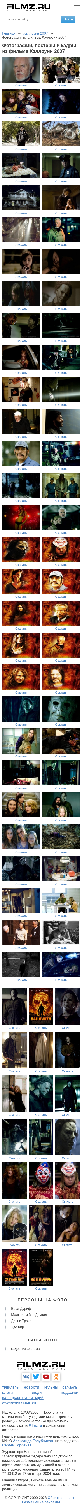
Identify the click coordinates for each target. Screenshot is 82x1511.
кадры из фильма (25, 1349)
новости (31, 1387)
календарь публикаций (23, 1398)
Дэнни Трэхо (21, 1321)
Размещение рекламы (41, 1502)
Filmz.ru (35, 1425)
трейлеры (11, 1387)
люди (37, 1393)
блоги (7, 1393)
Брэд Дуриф (21, 1309)
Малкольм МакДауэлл (29, 1315)
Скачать (21, 85)
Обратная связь (61, 1498)
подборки (69, 1393)
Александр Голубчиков (33, 1441)
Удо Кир (17, 1327)
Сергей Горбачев (16, 1445)
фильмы (51, 1387)
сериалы (70, 1387)
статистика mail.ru (19, 1403)
